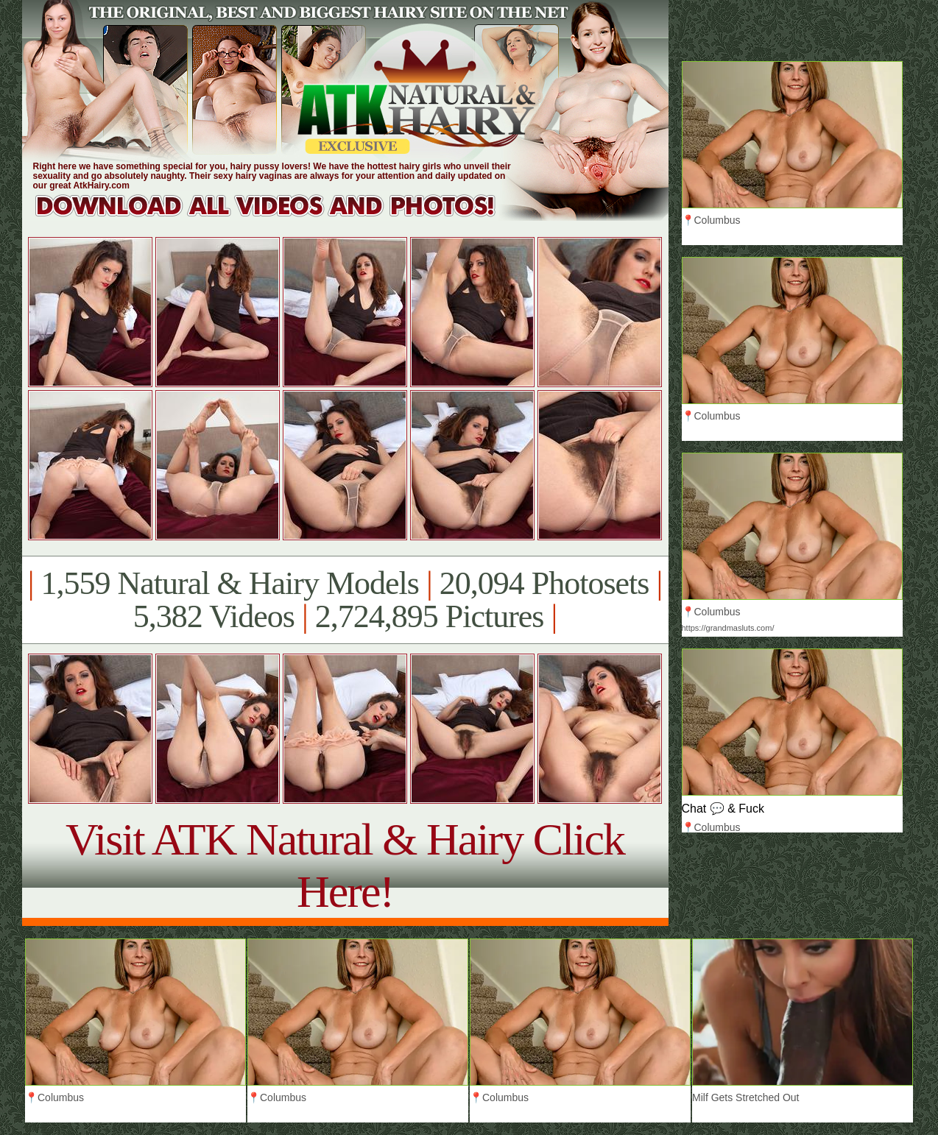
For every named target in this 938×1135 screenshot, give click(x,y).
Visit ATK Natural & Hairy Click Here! (345, 865)
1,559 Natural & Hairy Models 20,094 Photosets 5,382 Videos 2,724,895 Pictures (345, 600)
